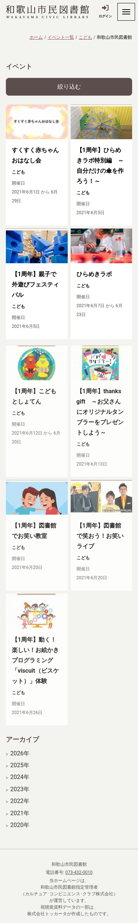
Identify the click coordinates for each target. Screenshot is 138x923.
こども (85, 37)
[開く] (126, 12)
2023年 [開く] (19, 795)
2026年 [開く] (19, 759)
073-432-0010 (78, 872)
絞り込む (69, 86)
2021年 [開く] (19, 818)
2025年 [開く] (19, 771)
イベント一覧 (60, 37)
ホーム (36, 37)
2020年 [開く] (19, 830)
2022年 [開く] (19, 806)
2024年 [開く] (19, 782)
